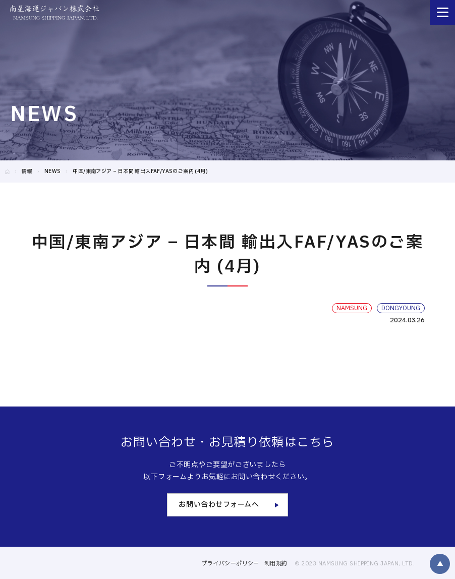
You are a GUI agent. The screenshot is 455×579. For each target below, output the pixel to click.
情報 (27, 171)
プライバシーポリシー (230, 563)
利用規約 (276, 563)
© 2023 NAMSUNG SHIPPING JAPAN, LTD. (355, 563)
